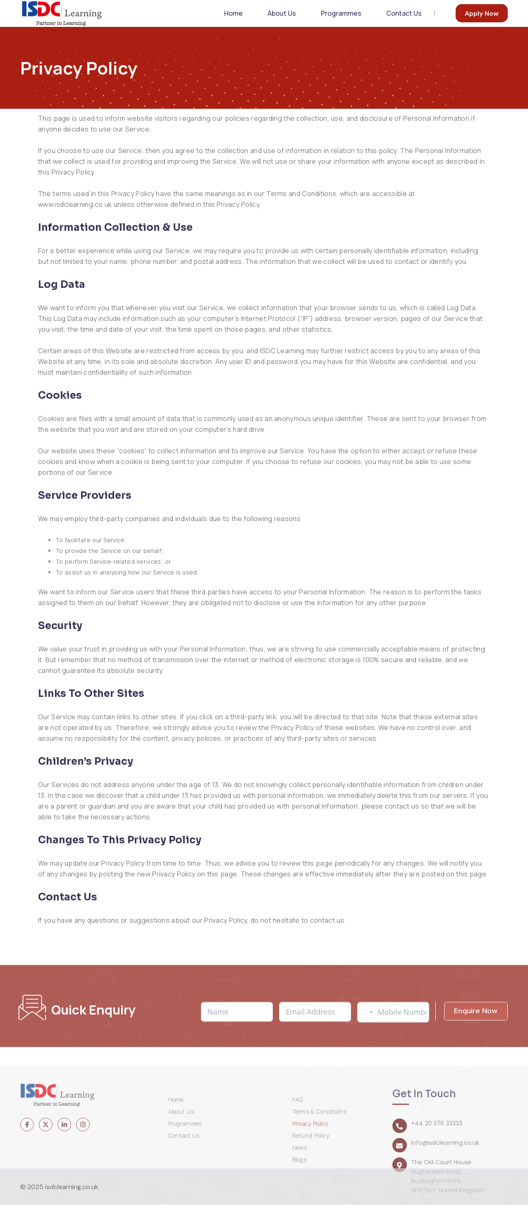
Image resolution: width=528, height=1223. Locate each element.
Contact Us (404, 22)
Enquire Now (475, 1074)
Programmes (342, 22)
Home (239, 22)
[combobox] (366, 1075)
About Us (285, 22)
